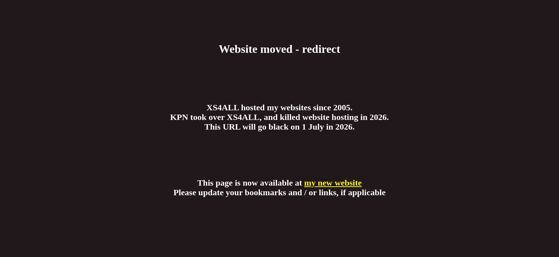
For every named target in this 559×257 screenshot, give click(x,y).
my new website (332, 182)
